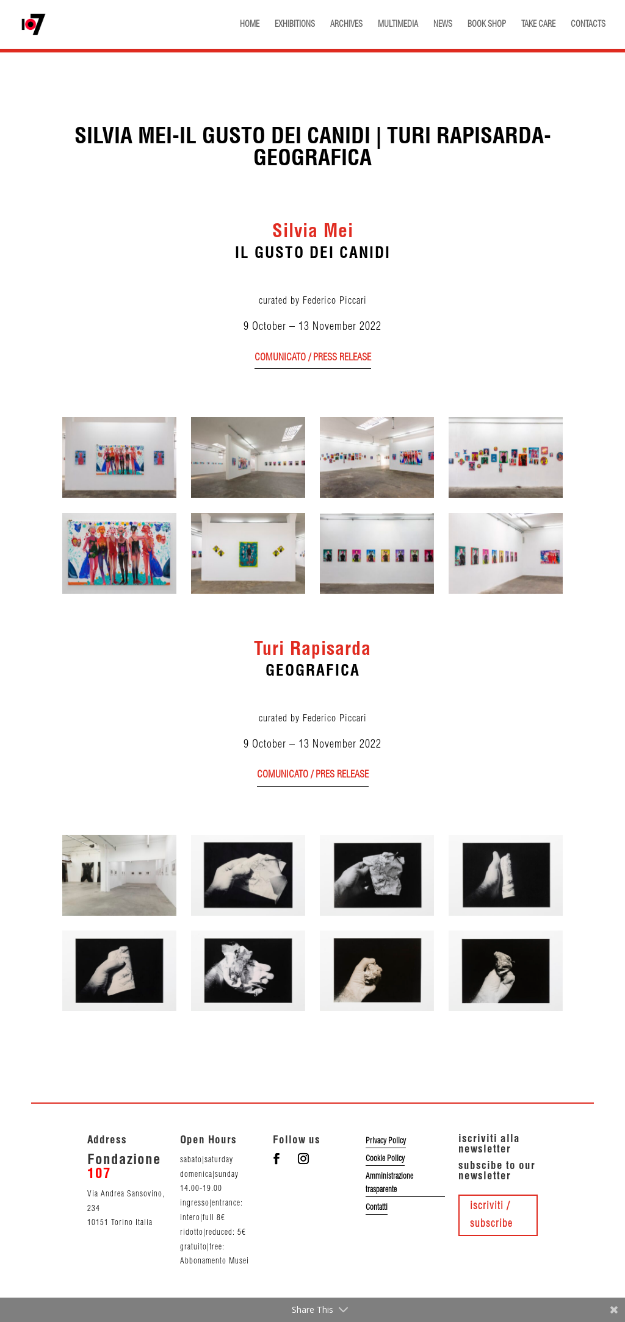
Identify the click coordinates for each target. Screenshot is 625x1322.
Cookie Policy (385, 1158)
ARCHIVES (346, 24)
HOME (249, 24)
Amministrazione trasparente (389, 1183)
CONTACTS (588, 24)
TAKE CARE (538, 24)
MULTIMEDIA (398, 24)
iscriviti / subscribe (491, 1215)
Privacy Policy (386, 1141)
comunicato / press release (313, 357)
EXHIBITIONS (295, 24)
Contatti (377, 1207)
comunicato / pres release (313, 774)
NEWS (442, 24)
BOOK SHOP (487, 24)
